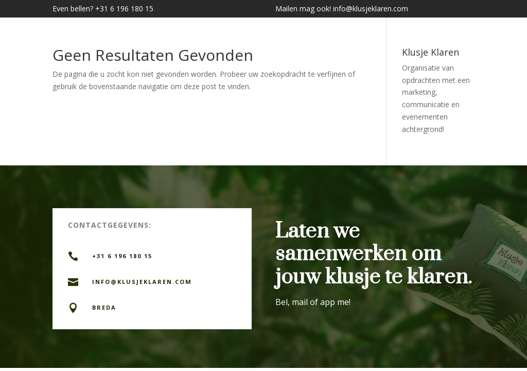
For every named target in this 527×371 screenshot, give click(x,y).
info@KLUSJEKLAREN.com (142, 281)
